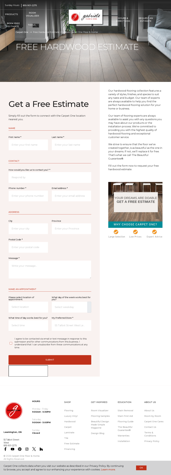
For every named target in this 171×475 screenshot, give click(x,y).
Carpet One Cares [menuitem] (154, 421)
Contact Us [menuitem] (150, 427)
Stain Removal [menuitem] (125, 410)
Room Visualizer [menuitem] (32, 14)
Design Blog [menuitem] (97, 433)
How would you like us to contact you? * (29, 170)
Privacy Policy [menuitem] (151, 441)
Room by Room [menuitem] (152, 416)
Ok (141, 467)
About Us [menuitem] (149, 410)
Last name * (58, 137)
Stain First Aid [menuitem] (125, 416)
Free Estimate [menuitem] (71, 443)
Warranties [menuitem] (123, 435)
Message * (14, 258)
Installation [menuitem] (124, 441)
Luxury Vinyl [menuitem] (71, 416)
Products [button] (11, 14)
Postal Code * (15, 240)
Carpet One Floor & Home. (26, 456)
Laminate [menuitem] (69, 432)
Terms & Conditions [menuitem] (150, 434)
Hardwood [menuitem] (69, 421)
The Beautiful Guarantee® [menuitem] (125, 429)
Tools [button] (32, 25)
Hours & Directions (123, 19)
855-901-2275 (30, 5)
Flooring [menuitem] (68, 410)
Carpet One (22, 32)
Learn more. (108, 469)
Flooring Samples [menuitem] (100, 416)
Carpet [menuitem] (68, 427)
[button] (159, 19)
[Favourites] (163, 19)
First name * (15, 137)
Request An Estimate (146, 19)
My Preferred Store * (62, 318)
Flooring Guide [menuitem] (126, 421)
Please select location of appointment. (21, 298)
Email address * (60, 188)
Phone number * (17, 188)
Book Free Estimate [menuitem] (13, 25)
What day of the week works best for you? (71, 298)
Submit (50, 359)
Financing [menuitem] (69, 449)
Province (56, 221)
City (10, 221)
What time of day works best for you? (28, 318)
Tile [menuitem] (66, 438)
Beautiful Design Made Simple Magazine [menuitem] (100, 424)
